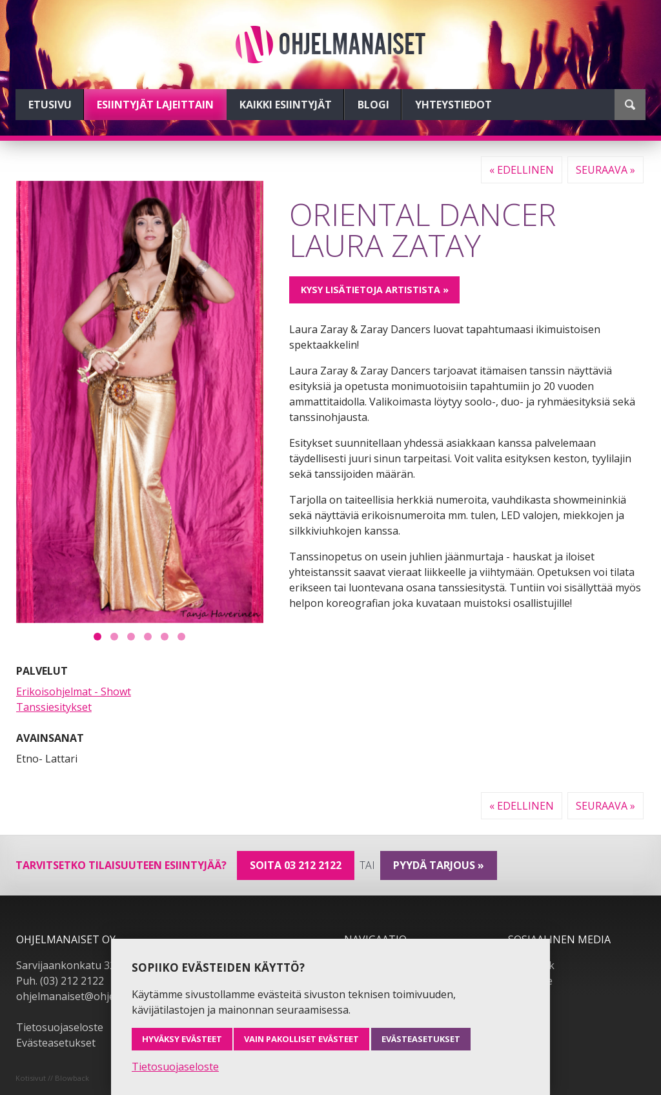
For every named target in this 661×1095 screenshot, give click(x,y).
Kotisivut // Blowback (52, 1078)
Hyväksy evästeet (182, 1039)
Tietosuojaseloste (59, 1027)
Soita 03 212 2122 (295, 865)
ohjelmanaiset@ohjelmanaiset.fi (93, 996)
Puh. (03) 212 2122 (60, 981)
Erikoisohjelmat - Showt (73, 691)
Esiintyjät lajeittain (155, 104)
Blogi (373, 104)
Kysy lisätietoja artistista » (375, 289)
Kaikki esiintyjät (285, 104)
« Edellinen (521, 170)
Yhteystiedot (453, 104)
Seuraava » (605, 170)
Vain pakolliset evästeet (301, 1039)
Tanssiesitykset (54, 707)
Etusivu (50, 104)
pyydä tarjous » (438, 865)
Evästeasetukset (56, 1043)
